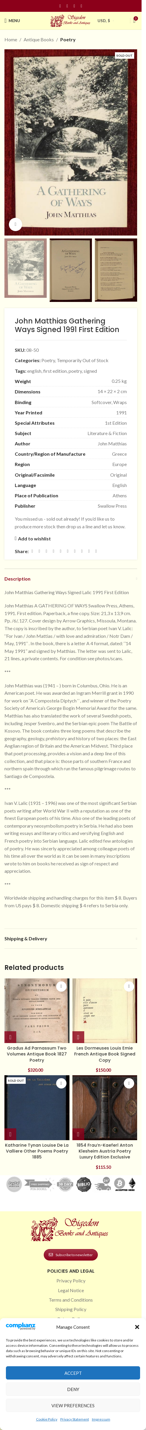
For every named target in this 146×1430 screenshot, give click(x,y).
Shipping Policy (70, 1309)
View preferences (73, 1405)
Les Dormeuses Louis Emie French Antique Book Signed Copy (104, 1054)
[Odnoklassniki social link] (67, 551)
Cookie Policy (46, 1419)
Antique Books (39, 39)
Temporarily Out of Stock (82, 360)
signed (90, 371)
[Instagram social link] (67, 6)
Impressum (101, 1419)
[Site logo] (71, 20)
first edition (55, 371)
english (34, 371)
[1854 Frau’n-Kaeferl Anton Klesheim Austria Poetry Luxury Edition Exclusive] (104, 1107)
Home (10, 39)
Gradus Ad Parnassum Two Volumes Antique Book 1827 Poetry (37, 1054)
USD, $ (104, 20)
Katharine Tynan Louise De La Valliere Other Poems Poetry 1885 (37, 1151)
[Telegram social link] (89, 551)
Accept (73, 1373)
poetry (75, 371)
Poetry (68, 39)
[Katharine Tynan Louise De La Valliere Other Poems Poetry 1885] (36, 1107)
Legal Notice (71, 1290)
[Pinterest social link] (74, 6)
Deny (73, 1389)
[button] (137, 1327)
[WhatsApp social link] (74, 551)
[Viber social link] (96, 551)
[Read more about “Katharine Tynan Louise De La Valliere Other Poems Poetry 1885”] (10, 1134)
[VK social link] (81, 551)
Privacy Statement (74, 1419)
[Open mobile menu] (12, 21)
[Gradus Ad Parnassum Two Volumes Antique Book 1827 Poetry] (36, 1010)
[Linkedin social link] (81, 6)
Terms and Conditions (71, 1299)
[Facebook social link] (60, 6)
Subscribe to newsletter (71, 1255)
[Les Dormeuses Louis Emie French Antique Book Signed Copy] (104, 1010)
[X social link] (39, 551)
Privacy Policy (70, 1280)
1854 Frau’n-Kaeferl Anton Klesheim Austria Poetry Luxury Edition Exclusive (105, 1151)
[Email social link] (46, 551)
